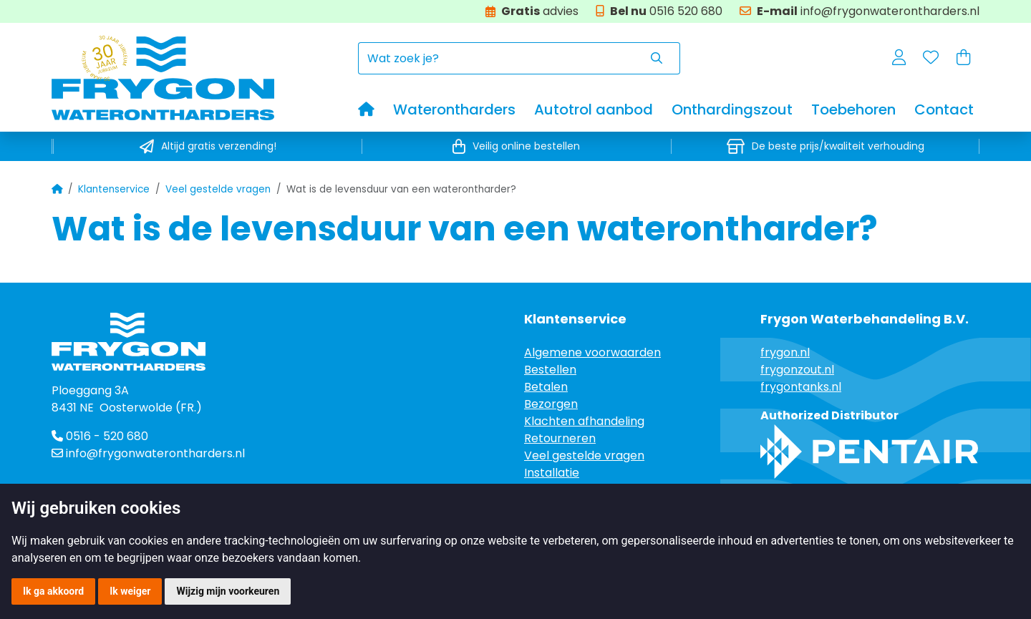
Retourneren (560, 438)
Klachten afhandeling (584, 421)
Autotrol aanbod (593, 109)
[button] (899, 58)
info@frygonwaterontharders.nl (155, 453)
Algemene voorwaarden (592, 352)
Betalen (546, 387)
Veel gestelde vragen (218, 189)
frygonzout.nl (797, 369)
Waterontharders (454, 109)
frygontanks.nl (800, 387)
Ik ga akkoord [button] (53, 591)
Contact (944, 109)
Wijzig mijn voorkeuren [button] (227, 591)
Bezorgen (551, 404)
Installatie (551, 472)
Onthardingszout (732, 109)
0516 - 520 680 (100, 436)
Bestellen (550, 369)
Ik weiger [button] (130, 591)
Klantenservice (114, 189)
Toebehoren (853, 109)
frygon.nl (785, 352)
